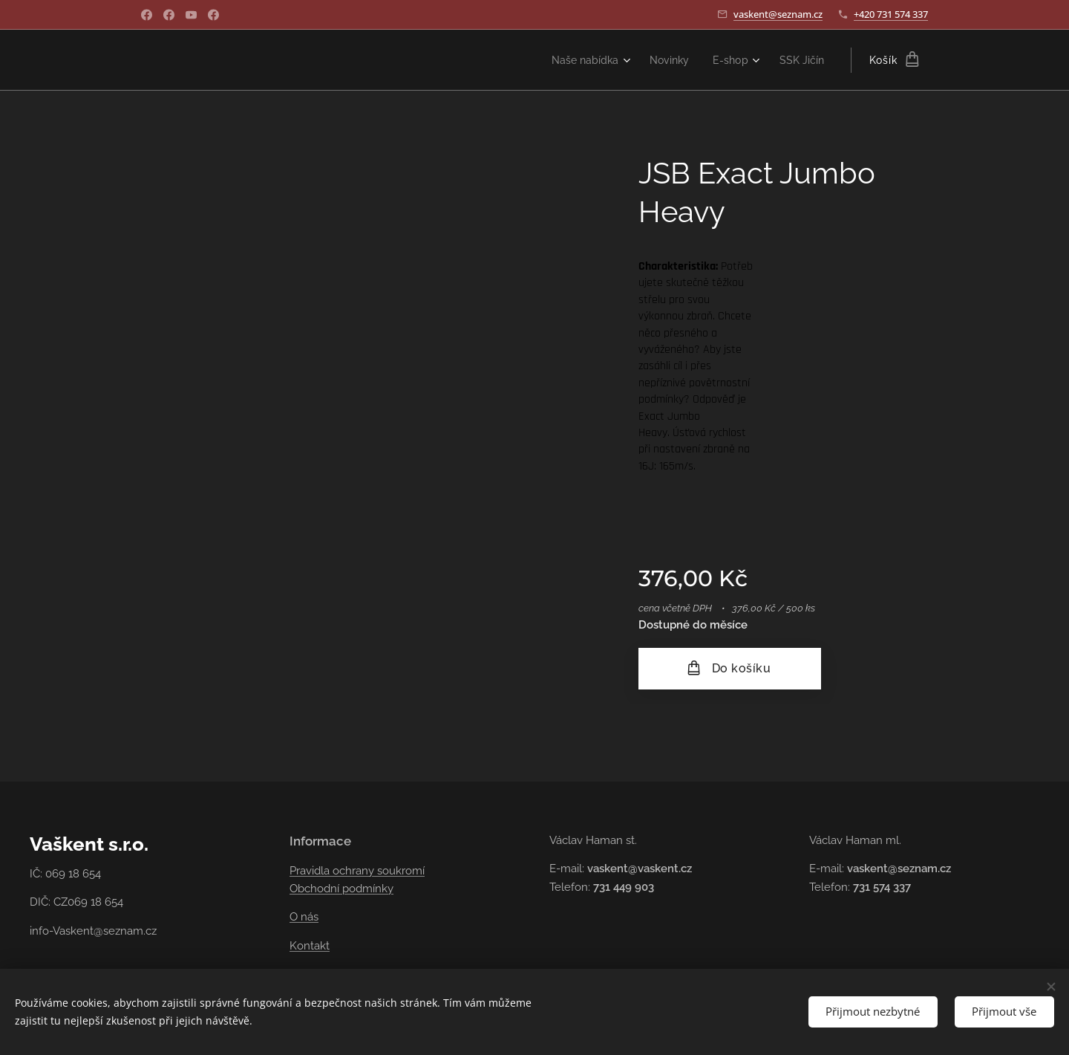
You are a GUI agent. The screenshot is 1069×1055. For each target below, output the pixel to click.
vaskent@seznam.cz (778, 14)
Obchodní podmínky (341, 888)
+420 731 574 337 (891, 14)
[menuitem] (579, 60)
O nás (304, 916)
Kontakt (310, 945)
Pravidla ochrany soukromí (357, 870)
